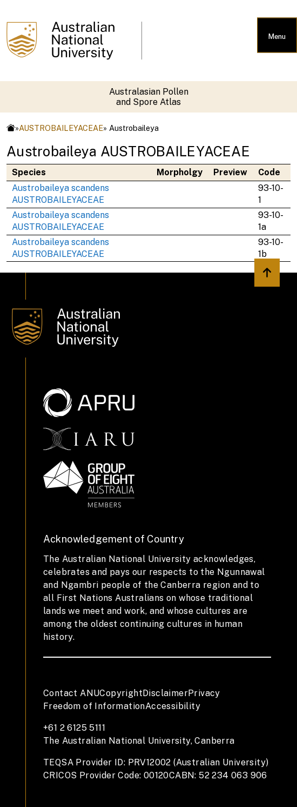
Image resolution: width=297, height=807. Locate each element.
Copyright (121, 693)
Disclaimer (165, 693)
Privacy (204, 693)
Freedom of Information (94, 706)
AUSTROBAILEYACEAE (61, 128)
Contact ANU (71, 693)
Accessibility (172, 706)
